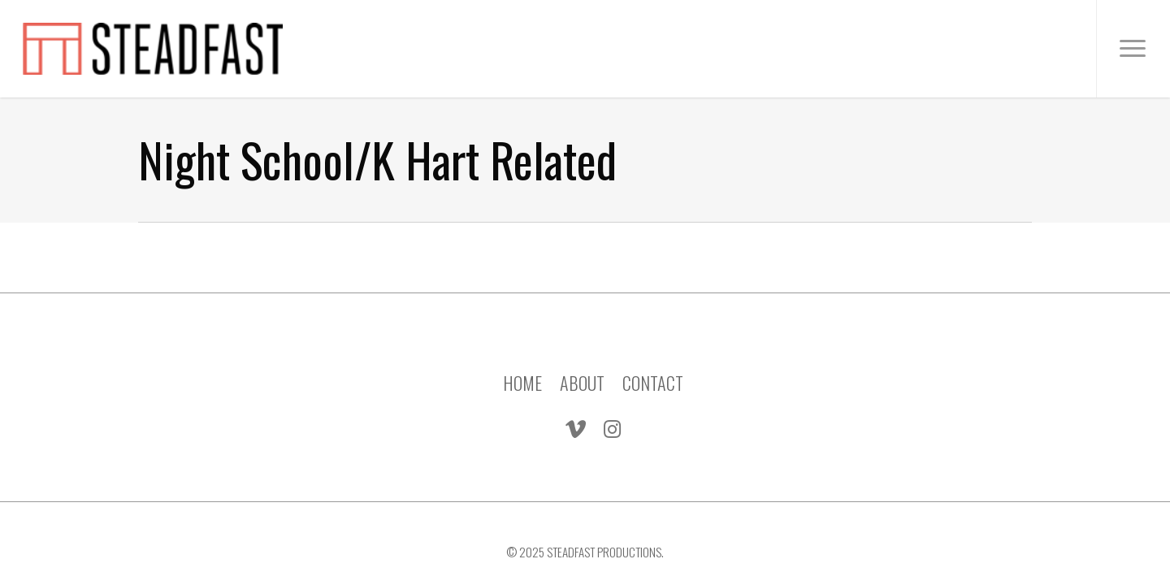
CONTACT (652, 371)
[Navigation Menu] (1133, 49)
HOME (522, 371)
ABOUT (582, 371)
